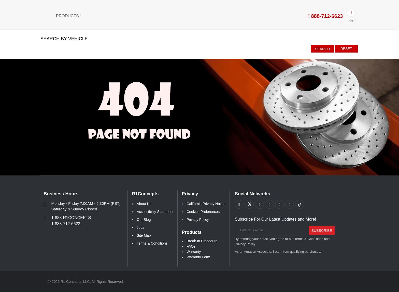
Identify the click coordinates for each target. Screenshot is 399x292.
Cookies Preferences (203, 212)
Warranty (194, 252)
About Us (144, 204)
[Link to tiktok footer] (300, 204)
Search (322, 49)
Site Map (144, 235)
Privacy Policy (198, 220)
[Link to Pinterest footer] (269, 204)
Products (68, 16)
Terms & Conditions (152, 243)
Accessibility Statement (155, 212)
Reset (346, 49)
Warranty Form (198, 257)
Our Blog (144, 220)
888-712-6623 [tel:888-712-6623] (325, 16)
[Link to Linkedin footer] (290, 204)
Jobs (140, 227)
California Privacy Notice (206, 204)
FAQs (191, 246)
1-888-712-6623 (65, 224)
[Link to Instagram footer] (280, 204)
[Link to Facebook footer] (239, 204)
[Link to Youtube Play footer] (259, 204)
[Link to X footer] (249, 204)
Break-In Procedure (202, 241)
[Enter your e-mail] (271, 230)
